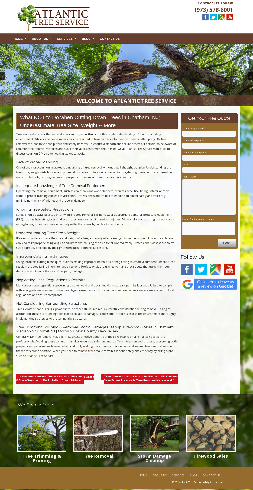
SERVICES (68, 39)
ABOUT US (43, 39)
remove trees (86, 352)
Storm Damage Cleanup (154, 459)
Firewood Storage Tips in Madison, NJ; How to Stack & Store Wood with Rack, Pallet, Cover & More (55, 379)
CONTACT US (113, 39)
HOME (21, 39)
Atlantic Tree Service (139, 149)
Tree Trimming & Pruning (42, 459)
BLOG (89, 39)
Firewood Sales (211, 457)
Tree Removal (98, 457)
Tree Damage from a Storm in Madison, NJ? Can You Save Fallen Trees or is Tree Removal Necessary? (141, 379)
